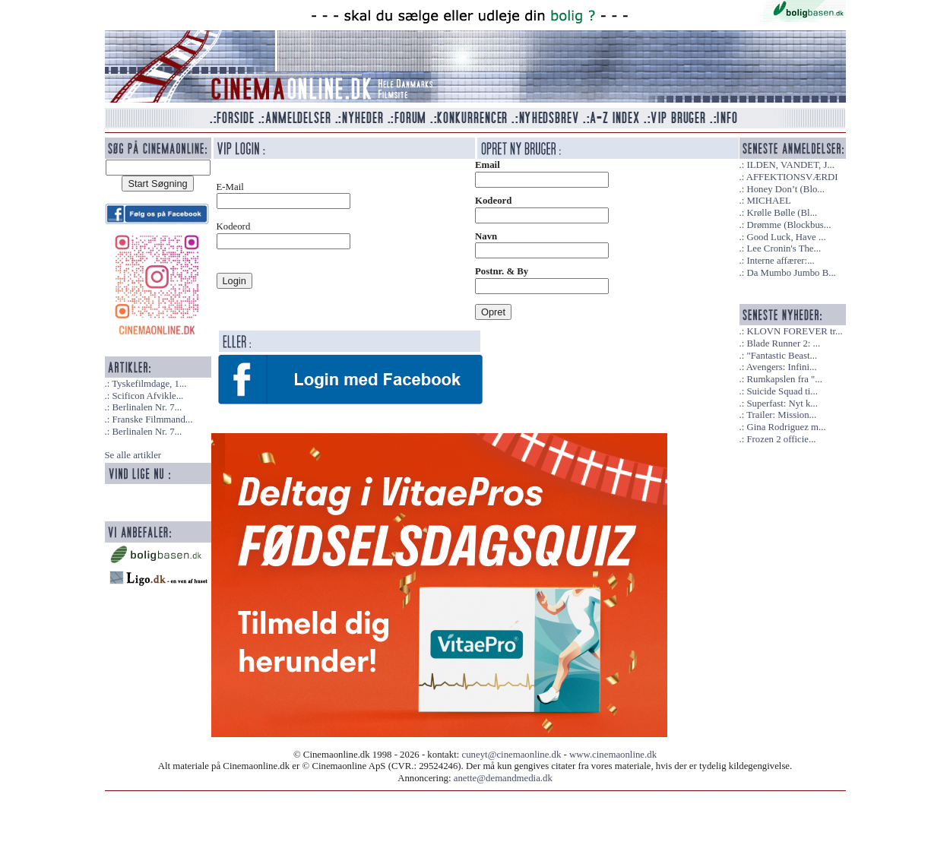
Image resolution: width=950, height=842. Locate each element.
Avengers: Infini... (781, 367)
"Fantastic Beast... (781, 355)
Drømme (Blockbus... (788, 225)
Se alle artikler (133, 455)
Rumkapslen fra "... (784, 379)
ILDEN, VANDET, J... (790, 165)
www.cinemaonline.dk (613, 754)
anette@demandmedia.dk (503, 778)
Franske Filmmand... (152, 419)
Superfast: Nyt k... (781, 403)
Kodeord (493, 200)
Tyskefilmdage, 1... (149, 383)
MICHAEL (768, 200)
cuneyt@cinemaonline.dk (512, 754)
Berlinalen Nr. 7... (147, 407)
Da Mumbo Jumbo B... (790, 272)
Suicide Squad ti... (781, 391)
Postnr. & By (501, 271)
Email (487, 165)
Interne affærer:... (780, 260)
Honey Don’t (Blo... (785, 189)
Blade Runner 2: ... (783, 343)
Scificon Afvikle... (147, 396)
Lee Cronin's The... (783, 248)
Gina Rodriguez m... (785, 427)
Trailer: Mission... (781, 415)
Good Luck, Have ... (785, 237)
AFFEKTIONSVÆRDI (792, 177)
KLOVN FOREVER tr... (794, 331)
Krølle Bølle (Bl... (781, 212)
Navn (486, 236)
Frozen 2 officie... (780, 439)
